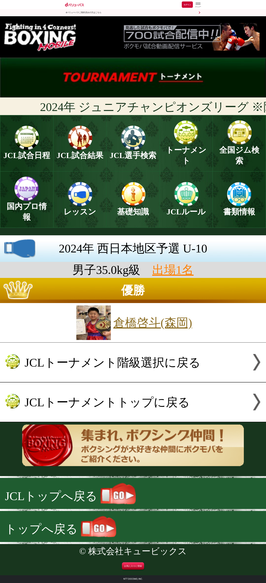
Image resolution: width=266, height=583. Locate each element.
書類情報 (239, 207)
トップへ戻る (60, 529)
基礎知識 (133, 207)
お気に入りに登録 (133, 566)
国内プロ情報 (27, 207)
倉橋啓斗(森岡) (152, 322)
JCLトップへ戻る (70, 496)
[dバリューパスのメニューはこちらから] (198, 5)
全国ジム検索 (239, 151)
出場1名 (173, 269)
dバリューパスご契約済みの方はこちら (83, 12)
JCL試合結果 (80, 151)
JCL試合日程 (27, 151)
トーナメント (186, 151)
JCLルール (186, 207)
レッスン (80, 207)
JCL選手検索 (133, 151)
